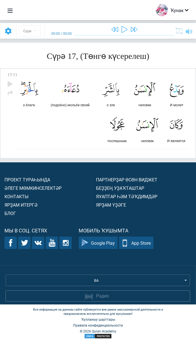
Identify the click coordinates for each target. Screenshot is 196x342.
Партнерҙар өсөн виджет (126, 179)
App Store (136, 243)
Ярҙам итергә (21, 205)
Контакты (16, 196)
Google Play (98, 243)
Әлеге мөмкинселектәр (33, 188)
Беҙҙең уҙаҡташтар (120, 188)
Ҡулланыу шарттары (98, 319)
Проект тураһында (27, 179)
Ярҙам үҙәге (111, 205)
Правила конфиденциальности (98, 325)
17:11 (12, 74)
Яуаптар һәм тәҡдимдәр (126, 196)
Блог (10, 213)
